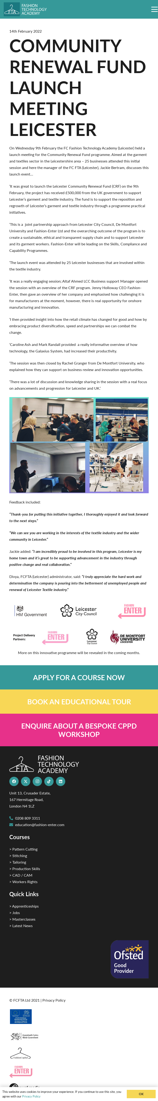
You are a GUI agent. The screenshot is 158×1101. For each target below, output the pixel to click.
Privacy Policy (53, 1000)
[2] (79, 1016)
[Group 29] (79, 1072)
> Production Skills (24, 868)
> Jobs (14, 912)
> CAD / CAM (20, 875)
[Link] (79, 677)
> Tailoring (17, 862)
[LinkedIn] (60, 781)
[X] (25, 781)
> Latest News (21, 925)
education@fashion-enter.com (39, 824)
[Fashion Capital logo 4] (79, 1053)
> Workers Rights (23, 881)
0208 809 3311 (27, 818)
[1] (79, 1035)
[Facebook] (14, 781)
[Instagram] (37, 781)
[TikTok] (49, 781)
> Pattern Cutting (23, 849)
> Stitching (18, 855)
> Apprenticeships (24, 906)
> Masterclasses (22, 919)
